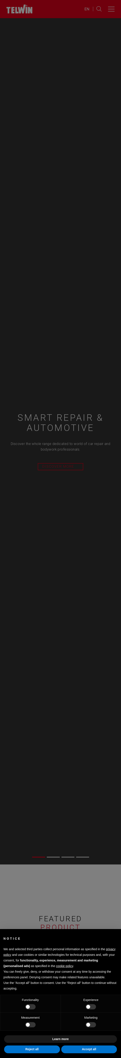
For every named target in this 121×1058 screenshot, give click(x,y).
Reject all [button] (32, 1049)
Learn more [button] (60, 1039)
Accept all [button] (89, 1049)
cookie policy (64, 966)
